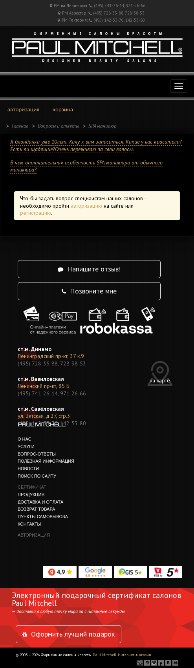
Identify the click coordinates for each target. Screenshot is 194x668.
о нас (24, 439)
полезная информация (46, 461)
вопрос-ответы (37, 454)
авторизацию (86, 205)
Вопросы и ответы (58, 126)
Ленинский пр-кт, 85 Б (44, 385)
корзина (63, 109)
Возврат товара (36, 509)
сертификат (32, 487)
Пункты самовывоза (43, 516)
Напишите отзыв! (89, 268)
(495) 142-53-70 (108, 20)
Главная (20, 126)
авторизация (23, 109)
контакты (29, 524)
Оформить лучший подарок (68, 633)
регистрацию (35, 212)
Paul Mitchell (104, 654)
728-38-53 (135, 13)
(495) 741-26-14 (109, 5)
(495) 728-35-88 (108, 13)
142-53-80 (135, 20)
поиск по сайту (37, 476)
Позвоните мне (89, 290)
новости (28, 468)
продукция (31, 494)
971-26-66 (135, 5)
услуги (26, 446)
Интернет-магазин (134, 654)
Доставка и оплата (40, 502)
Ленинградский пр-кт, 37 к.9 (51, 356)
